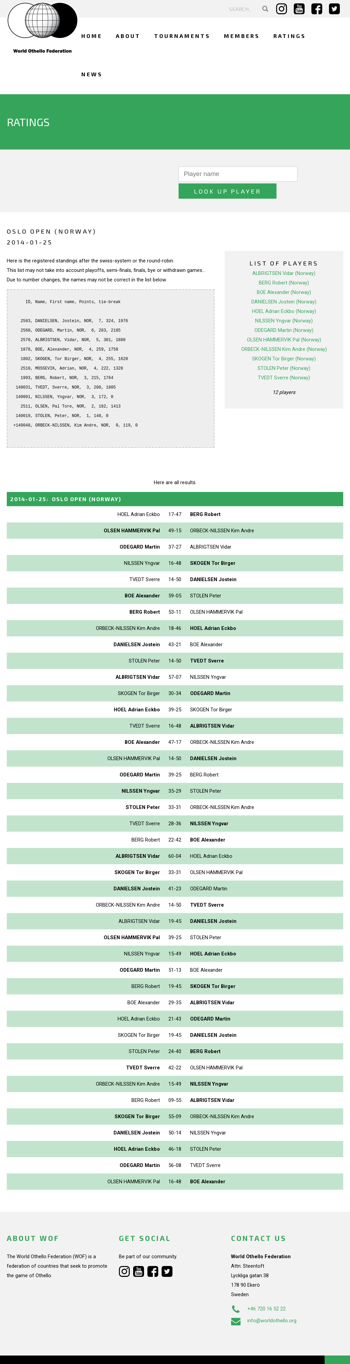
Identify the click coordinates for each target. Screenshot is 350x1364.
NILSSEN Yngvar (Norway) (284, 304)
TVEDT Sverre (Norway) (284, 361)
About (128, 36)
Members (242, 36)
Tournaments (182, 36)
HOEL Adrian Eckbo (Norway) (284, 294)
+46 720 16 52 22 (258, 1292)
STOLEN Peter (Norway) (284, 351)
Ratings (289, 36)
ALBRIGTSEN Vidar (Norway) (283, 256)
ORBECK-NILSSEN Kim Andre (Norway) (284, 332)
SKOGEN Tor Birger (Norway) (284, 342)
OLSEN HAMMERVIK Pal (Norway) (284, 323)
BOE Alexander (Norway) (284, 275)
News (92, 74)
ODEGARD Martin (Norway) (283, 313)
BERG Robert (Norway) (284, 266)
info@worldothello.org (263, 1304)
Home (91, 36)
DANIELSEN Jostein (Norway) (283, 285)
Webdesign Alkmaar (48, 1352)
